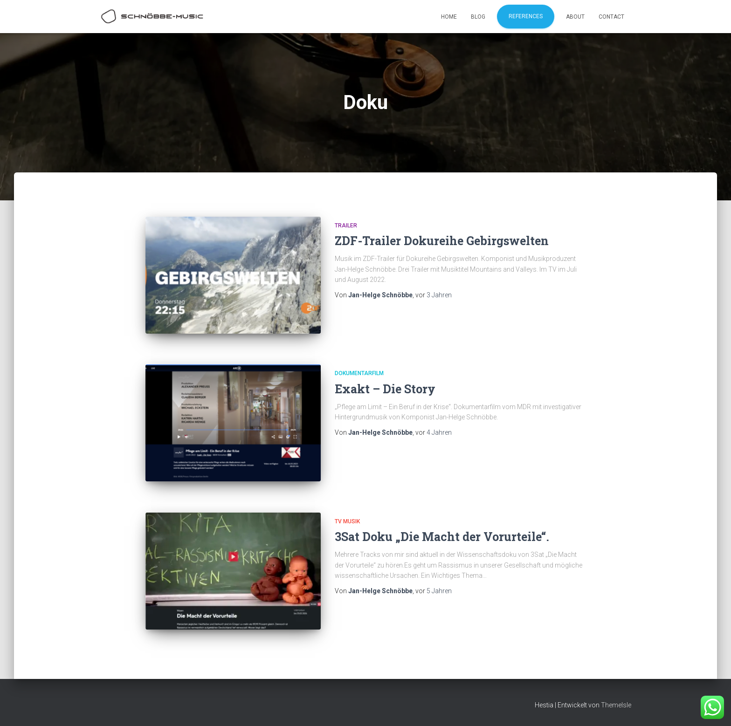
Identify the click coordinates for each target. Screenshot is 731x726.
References (526, 16)
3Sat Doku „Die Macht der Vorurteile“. (442, 536)
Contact (611, 17)
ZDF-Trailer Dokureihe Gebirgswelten (442, 240)
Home (449, 17)
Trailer (346, 225)
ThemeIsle (616, 705)
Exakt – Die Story (385, 389)
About (575, 17)
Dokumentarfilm (359, 373)
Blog (478, 17)
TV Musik (347, 521)
